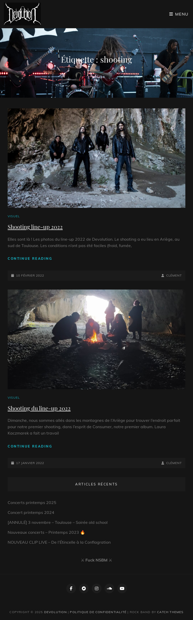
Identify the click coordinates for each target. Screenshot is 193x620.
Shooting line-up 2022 (35, 226)
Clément (174, 275)
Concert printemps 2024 (31, 512)
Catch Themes (170, 612)
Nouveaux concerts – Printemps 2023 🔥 (46, 532)
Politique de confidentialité (98, 612)
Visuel (14, 216)
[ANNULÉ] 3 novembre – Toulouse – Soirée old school (58, 522)
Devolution (55, 612)
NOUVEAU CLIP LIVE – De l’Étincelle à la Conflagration (59, 542)
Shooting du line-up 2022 (39, 408)
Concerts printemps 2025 (32, 502)
